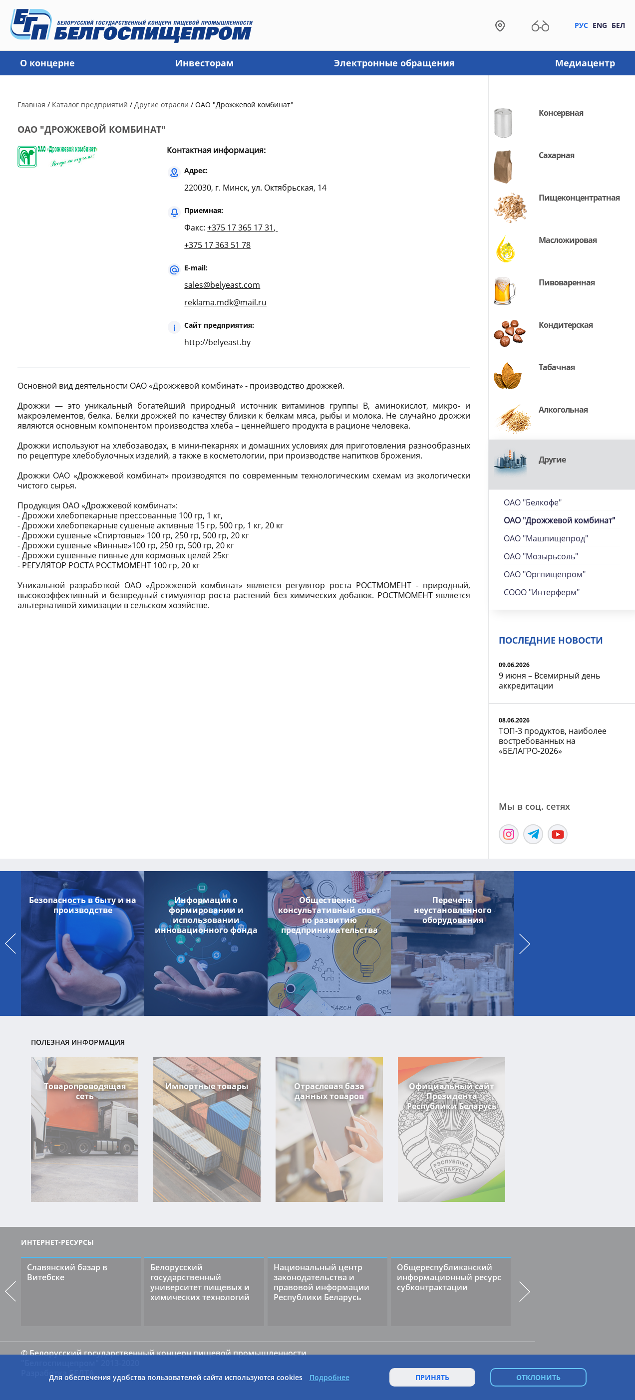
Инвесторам (204, 63)
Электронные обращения (394, 63)
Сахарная (556, 155)
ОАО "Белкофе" (533, 502)
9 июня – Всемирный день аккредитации (549, 681)
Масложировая (568, 239)
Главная (31, 104)
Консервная (561, 112)
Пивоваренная (567, 282)
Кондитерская (566, 324)
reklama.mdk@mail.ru (225, 302)
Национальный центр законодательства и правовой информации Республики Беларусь (321, 1282)
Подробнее (329, 1377)
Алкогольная (563, 409)
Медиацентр (585, 63)
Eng (600, 25)
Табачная (557, 367)
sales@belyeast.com (222, 284)
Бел (618, 25)
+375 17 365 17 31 (240, 227)
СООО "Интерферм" (542, 592)
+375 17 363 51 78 (217, 244)
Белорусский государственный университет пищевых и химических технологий (200, 1282)
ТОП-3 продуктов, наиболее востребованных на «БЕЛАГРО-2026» (553, 741)
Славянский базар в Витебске (67, 1272)
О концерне (47, 63)
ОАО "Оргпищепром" (545, 574)
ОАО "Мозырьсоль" (541, 556)
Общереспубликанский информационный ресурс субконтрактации (449, 1277)
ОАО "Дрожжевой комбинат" (559, 520)
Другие (552, 459)
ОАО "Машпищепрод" (546, 538)
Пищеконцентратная (579, 197)
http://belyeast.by (217, 342)
